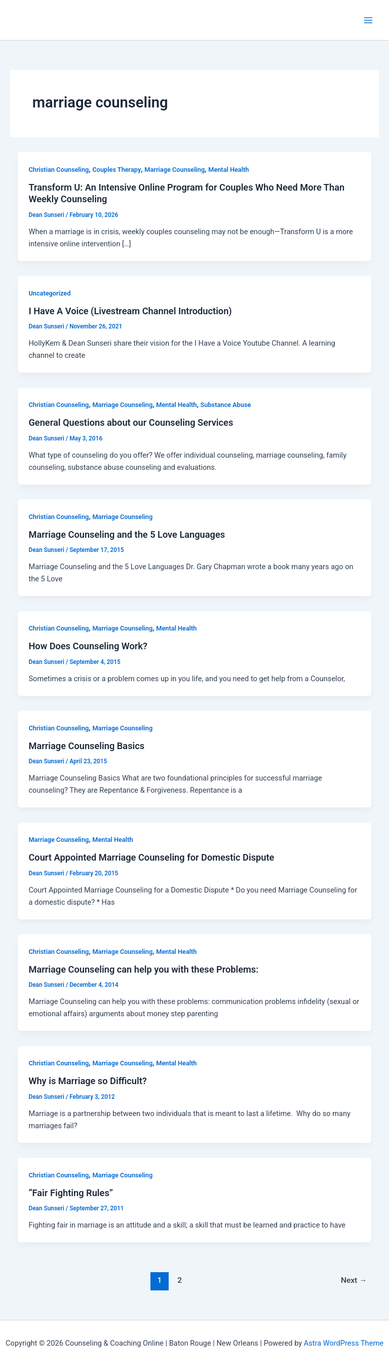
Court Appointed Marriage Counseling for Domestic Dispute (151, 857)
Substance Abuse (226, 405)
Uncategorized (49, 293)
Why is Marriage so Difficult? (87, 1081)
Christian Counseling (58, 169)
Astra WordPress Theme (343, 1343)
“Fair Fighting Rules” (70, 1193)
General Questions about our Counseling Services (130, 422)
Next (354, 1280)
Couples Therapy (116, 169)
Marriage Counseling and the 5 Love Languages (126, 534)
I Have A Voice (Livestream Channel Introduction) (129, 311)
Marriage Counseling (174, 169)
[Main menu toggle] (368, 20)
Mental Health (228, 169)
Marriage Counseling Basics (86, 745)
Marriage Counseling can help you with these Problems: (143, 969)
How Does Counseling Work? (87, 646)
